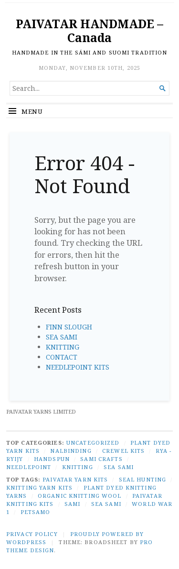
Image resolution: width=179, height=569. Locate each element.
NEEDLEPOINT (28, 467)
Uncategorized (93, 442)
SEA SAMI (61, 336)
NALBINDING (70, 450)
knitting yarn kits (39, 487)
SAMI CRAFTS (101, 458)
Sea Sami (106, 503)
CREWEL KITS (123, 450)
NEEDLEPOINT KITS (77, 367)
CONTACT (61, 356)
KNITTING (62, 346)
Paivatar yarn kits (75, 479)
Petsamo (36, 511)
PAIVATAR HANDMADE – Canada (89, 30)
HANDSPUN (52, 458)
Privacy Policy (32, 533)
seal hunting (142, 479)
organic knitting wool (80, 495)
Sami (72, 503)
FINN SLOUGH (69, 326)
